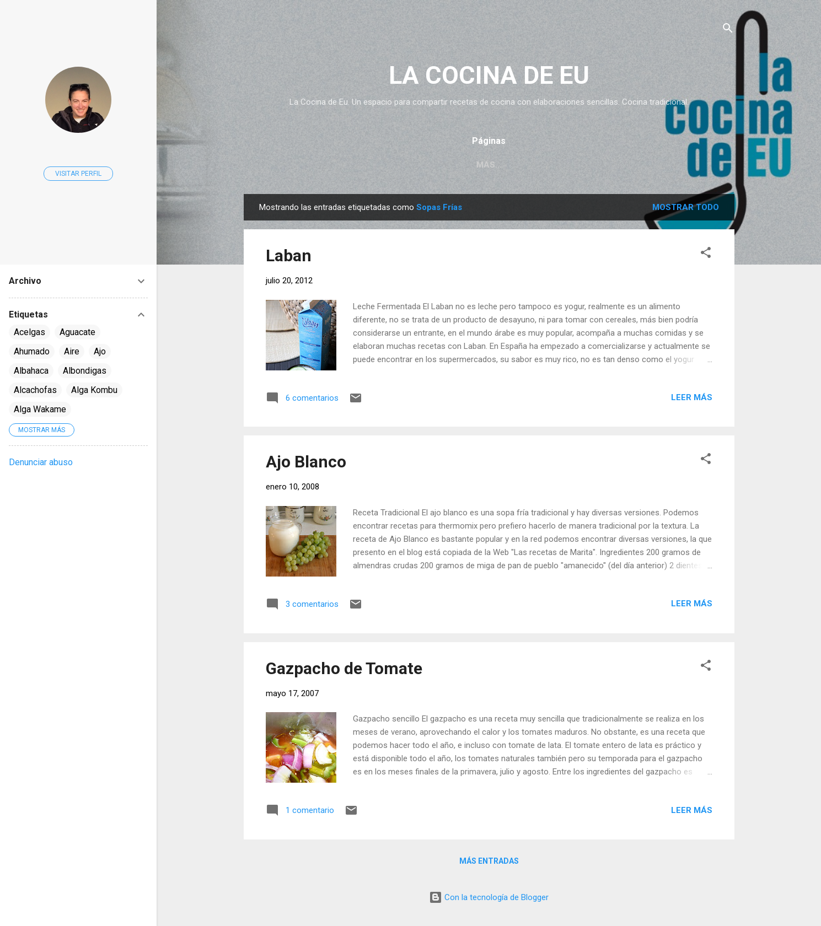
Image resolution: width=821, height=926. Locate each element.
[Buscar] (727, 30)
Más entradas (489, 861)
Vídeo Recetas (587, 165)
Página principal (397, 165)
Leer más (691, 397)
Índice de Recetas (495, 165)
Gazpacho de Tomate (344, 668)
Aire (71, 351)
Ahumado (32, 351)
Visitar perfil (78, 173)
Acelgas (29, 332)
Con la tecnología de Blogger (489, 897)
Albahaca (31, 370)
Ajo (100, 351)
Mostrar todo (685, 207)
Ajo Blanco (306, 461)
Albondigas (84, 370)
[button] (705, 254)
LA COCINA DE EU (489, 75)
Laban (289, 255)
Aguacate (77, 332)
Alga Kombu (94, 390)
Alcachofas (35, 390)
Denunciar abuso (41, 462)
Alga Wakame (40, 409)
